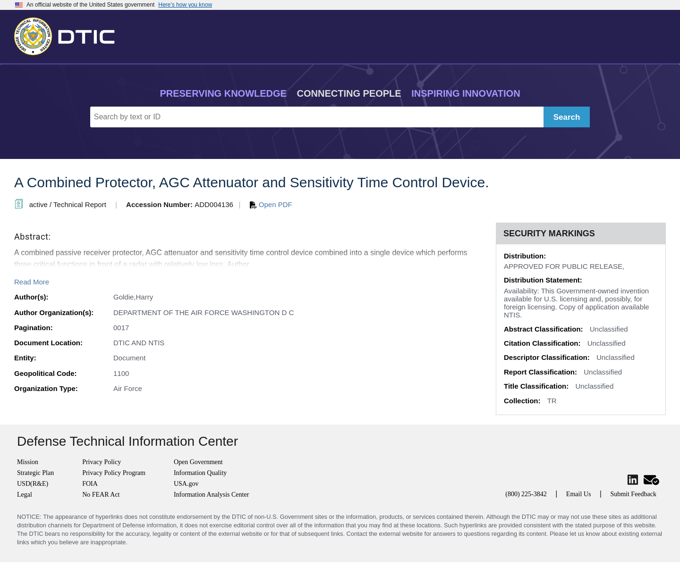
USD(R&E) (32, 483)
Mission (27, 462)
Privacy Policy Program (113, 472)
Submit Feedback (633, 494)
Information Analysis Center (211, 494)
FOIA (90, 483)
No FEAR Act (100, 494)
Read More (31, 282)
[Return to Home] (68, 34)
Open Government (198, 462)
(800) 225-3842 (526, 494)
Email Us (578, 494)
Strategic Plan (35, 472)
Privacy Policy (101, 462)
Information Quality (200, 472)
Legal (24, 494)
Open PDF (271, 204)
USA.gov (186, 483)
